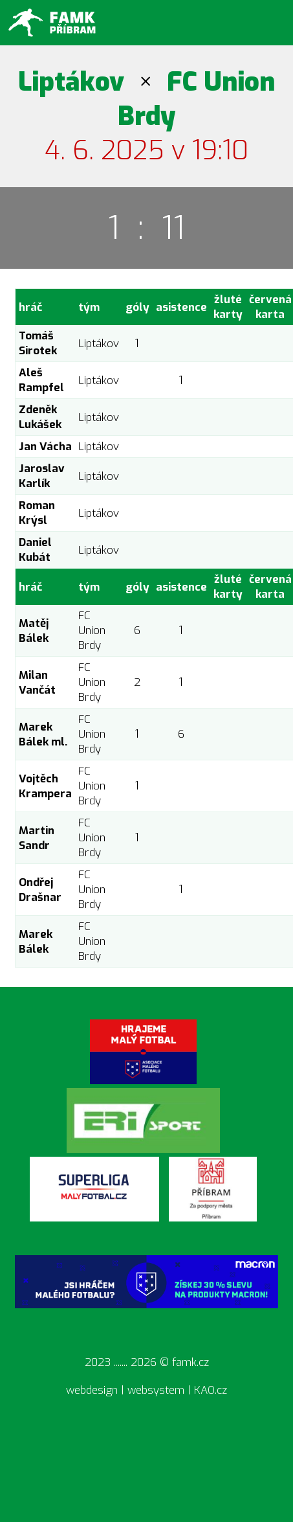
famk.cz (190, 1362)
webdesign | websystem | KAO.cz (146, 1390)
